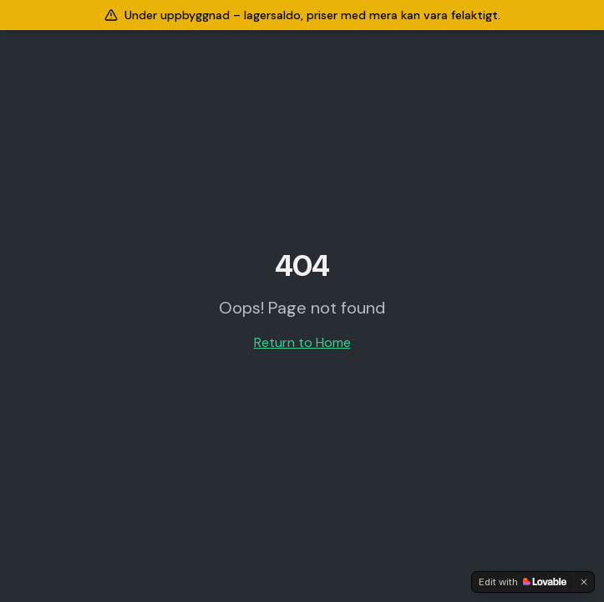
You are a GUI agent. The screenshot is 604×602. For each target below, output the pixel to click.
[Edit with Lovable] (522, 582)
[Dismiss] (584, 582)
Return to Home (302, 342)
